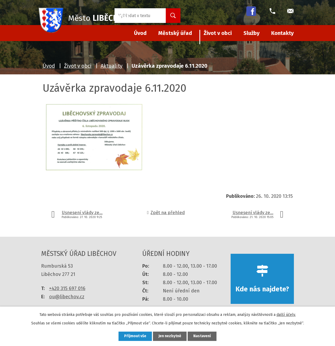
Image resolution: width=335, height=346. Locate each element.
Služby (251, 33)
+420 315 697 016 (67, 288)
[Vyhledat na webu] (136, 15)
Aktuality (112, 66)
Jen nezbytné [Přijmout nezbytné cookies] (170, 336)
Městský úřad (175, 33)
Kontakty (282, 33)
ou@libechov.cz (66, 297)
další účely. (286, 314)
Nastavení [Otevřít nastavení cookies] (202, 336)
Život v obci (218, 33)
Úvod (48, 66)
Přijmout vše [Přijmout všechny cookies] (135, 336)
